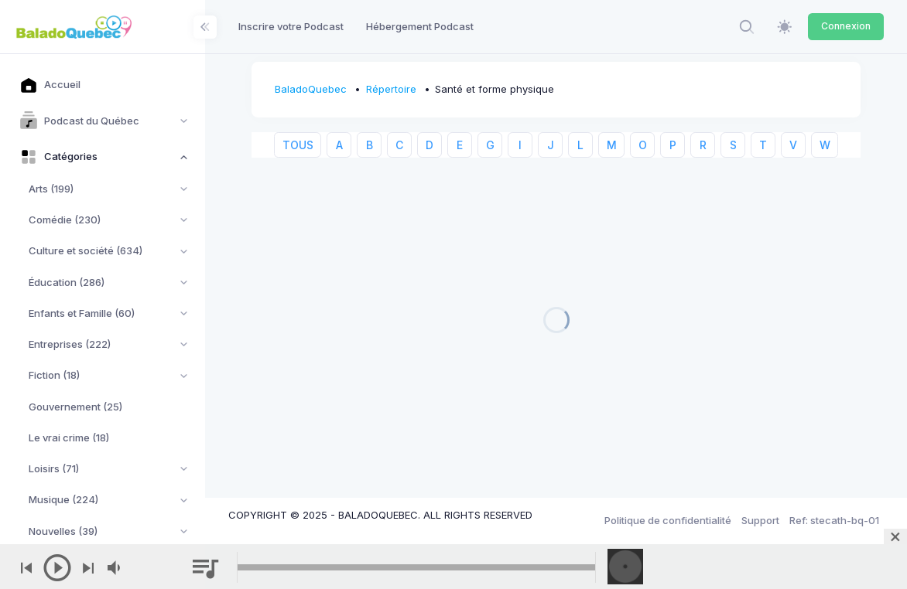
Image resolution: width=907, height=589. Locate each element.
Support (760, 520)
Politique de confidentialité (667, 520)
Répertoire (391, 89)
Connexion (846, 26)
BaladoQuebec (311, 89)
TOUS (297, 145)
